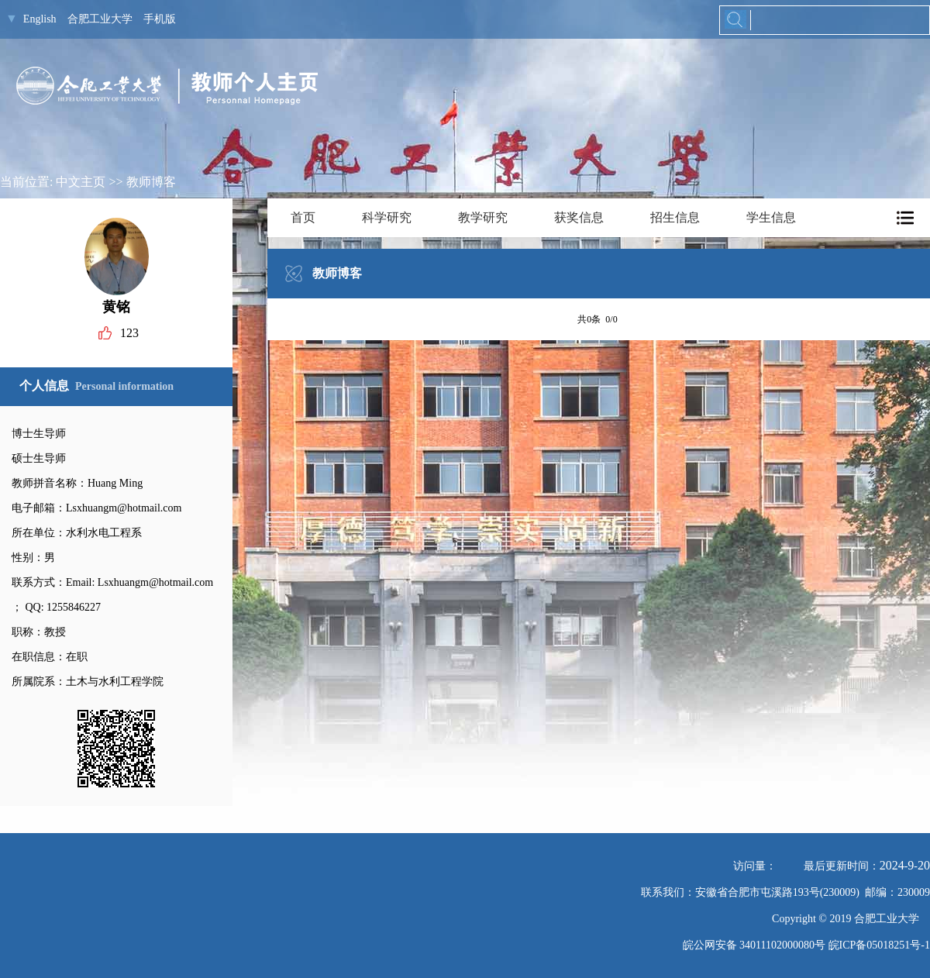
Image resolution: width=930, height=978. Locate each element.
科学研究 (387, 217)
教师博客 (151, 181)
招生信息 (675, 217)
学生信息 (771, 217)
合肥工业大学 (100, 19)
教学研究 (483, 217)
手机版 (159, 19)
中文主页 (80, 181)
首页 (303, 217)
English (40, 19)
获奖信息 (579, 217)
